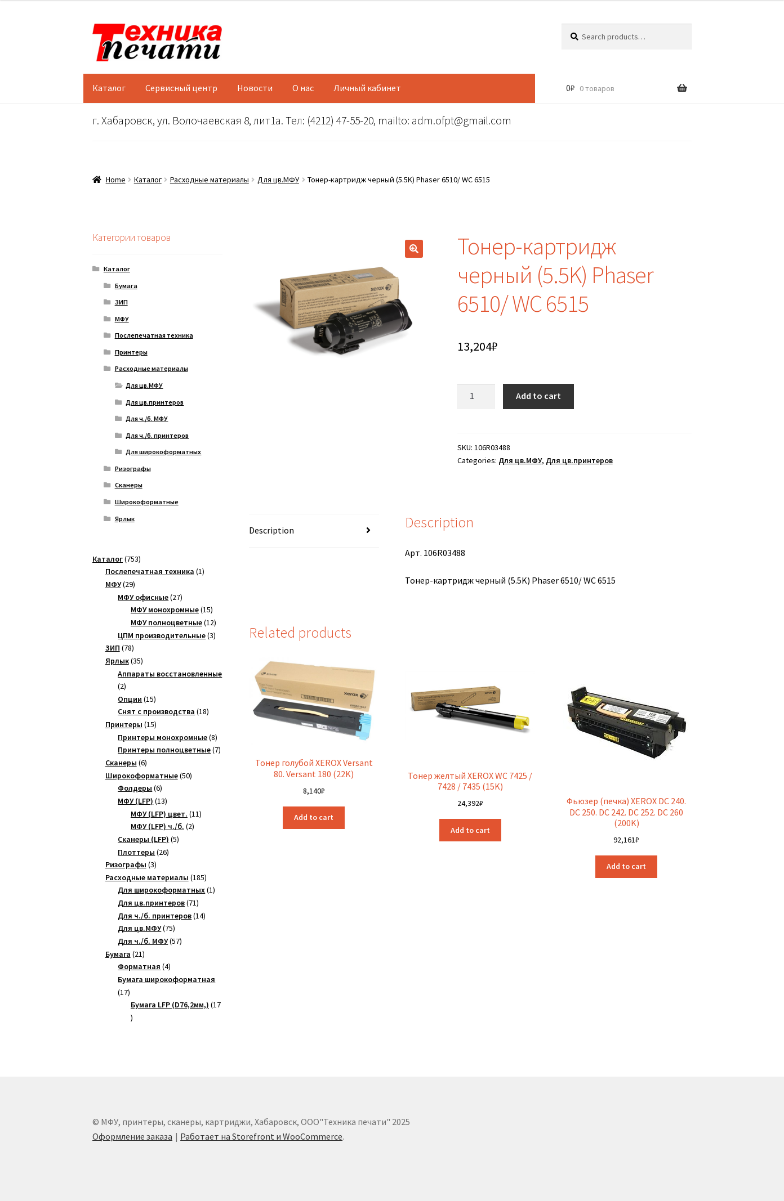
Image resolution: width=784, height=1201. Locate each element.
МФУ (122, 319)
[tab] (314, 531)
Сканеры (128, 485)
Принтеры (131, 352)
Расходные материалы (209, 179)
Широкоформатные (147, 502)
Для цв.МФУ (278, 179)
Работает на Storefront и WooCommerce (261, 1136)
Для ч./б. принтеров (157, 435)
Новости (255, 87)
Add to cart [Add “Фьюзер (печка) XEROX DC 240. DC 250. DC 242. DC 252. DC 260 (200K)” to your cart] (626, 866)
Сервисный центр (181, 87)
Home (116, 179)
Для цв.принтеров (579, 460)
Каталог (109, 87)
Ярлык (125, 518)
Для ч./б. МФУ (147, 418)
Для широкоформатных (163, 451)
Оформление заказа (132, 1136)
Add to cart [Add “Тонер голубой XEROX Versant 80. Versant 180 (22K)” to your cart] (313, 817)
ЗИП (121, 302)
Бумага (126, 285)
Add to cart (538, 395)
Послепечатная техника (154, 335)
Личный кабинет (367, 87)
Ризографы (133, 468)
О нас (303, 87)
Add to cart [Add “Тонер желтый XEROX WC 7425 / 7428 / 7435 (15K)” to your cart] (470, 830)
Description (271, 530)
